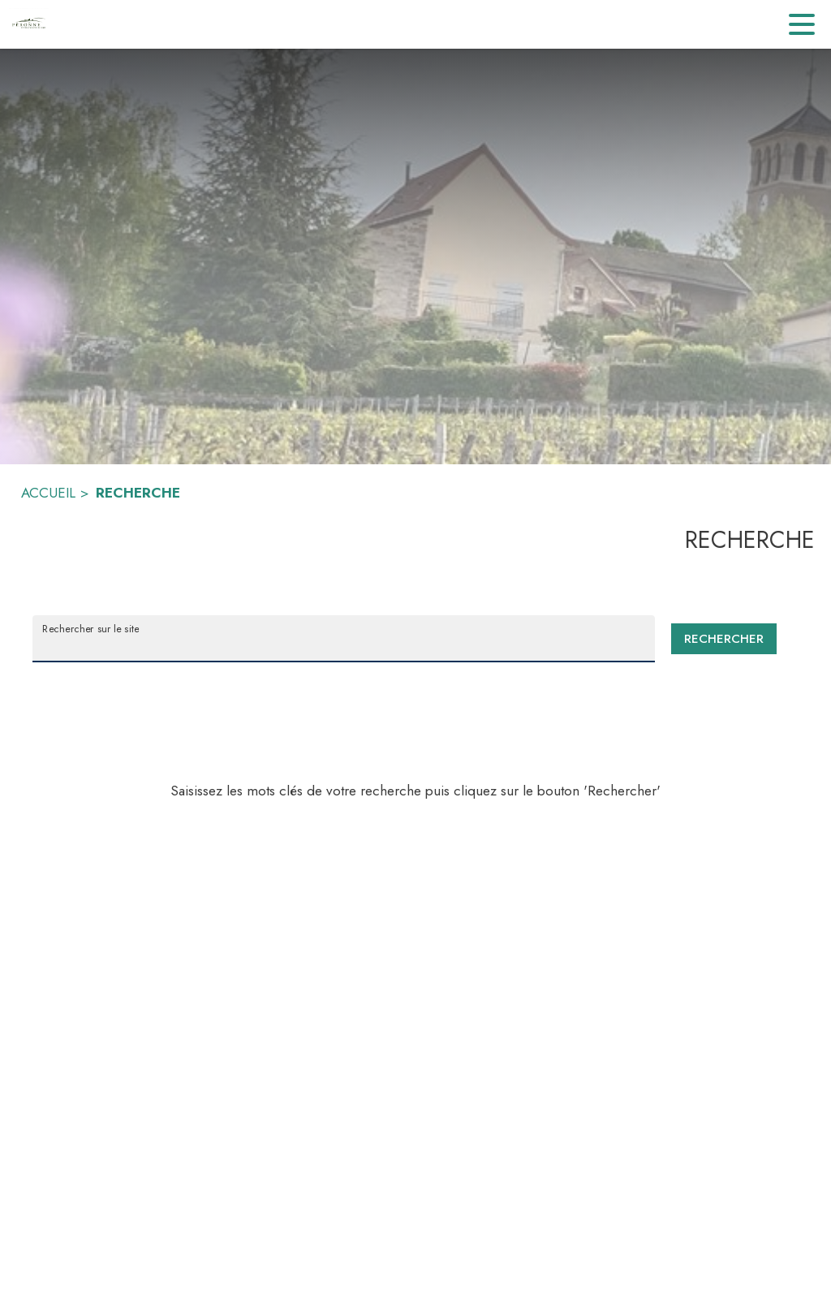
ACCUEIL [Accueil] (48, 492)
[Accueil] (28, 24)
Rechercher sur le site (90, 628)
